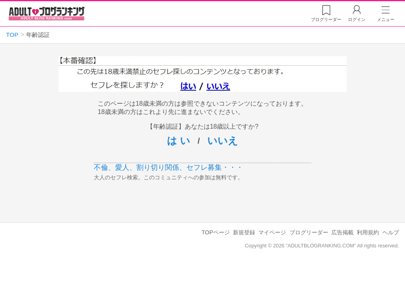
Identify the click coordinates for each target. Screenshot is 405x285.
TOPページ (215, 232)
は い (178, 140)
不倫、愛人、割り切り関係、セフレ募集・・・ (168, 167)
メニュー (385, 19)
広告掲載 (342, 232)
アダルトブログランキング (47, 13)
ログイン (356, 19)
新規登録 (244, 232)
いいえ (222, 140)
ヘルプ (390, 232)
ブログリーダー (309, 232)
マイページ (272, 232)
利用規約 (368, 232)
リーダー (326, 19)
